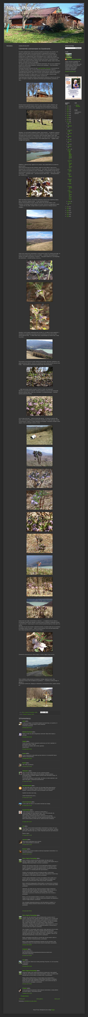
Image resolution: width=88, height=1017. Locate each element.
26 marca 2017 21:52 (27, 758)
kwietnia (69, 146)
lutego (69, 201)
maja (69, 144)
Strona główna (40, 998)
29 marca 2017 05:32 (27, 910)
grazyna (24, 753)
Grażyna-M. (25, 949)
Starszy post (57, 998)
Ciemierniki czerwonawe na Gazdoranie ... (70, 164)
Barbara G (24, 849)
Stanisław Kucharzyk (27, 731)
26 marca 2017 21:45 (27, 749)
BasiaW (24, 762)
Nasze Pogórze (23, 8)
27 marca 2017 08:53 (27, 781)
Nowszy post (22, 998)
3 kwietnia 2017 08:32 (27, 993)
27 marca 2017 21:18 (27, 805)
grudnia (69, 122)
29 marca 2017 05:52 (27, 944)
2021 (68, 113)
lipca (69, 139)
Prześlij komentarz (25, 996)
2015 (68, 208)
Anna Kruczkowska (26, 801)
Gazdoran (25, 714)
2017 (68, 121)
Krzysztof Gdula (26, 809)
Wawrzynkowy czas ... (70, 180)
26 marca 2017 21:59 (27, 766)
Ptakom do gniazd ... (70, 175)
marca (69, 149)
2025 (68, 106)
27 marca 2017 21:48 (27, 835)
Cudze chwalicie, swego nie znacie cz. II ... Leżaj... (70, 195)
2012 (68, 214)
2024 (68, 108)
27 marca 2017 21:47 (27, 821)
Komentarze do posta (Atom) (30, 1001)
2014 (68, 210)
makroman (24, 839)
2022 (68, 111)
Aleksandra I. (25, 770)
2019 (68, 117)
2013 (68, 212)
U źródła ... (69, 184)
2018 (68, 119)
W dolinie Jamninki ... (70, 188)
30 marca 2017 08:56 (27, 983)
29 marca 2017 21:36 (27, 966)
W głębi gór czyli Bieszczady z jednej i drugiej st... (70, 155)
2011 (68, 216)
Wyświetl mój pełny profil (70, 71)
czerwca (69, 141)
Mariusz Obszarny (78, 106)
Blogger (53, 1009)
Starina (32, 714)
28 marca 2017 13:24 (27, 844)
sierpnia (69, 136)
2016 (68, 206)
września (70, 133)
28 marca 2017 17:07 (27, 854)
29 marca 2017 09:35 (27, 955)
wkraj (23, 959)
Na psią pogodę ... (70, 171)
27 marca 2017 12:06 (27, 797)
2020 (68, 115)
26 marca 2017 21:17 (27, 727)
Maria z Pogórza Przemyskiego (29, 858)
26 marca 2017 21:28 (27, 737)
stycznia (69, 203)
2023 (68, 109)
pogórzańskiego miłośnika (44, 68)
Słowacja (29, 714)
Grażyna (24, 741)
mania (23, 721)
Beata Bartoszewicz (27, 785)
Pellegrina (24, 988)
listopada (70, 125)
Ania (23, 826)
